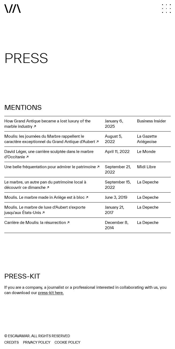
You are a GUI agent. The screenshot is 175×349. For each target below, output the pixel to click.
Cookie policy (67, 342)
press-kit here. (51, 292)
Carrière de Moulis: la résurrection (35, 222)
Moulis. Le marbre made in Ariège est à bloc (44, 197)
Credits (11, 342)
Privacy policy (36, 342)
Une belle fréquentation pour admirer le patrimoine (50, 166)
